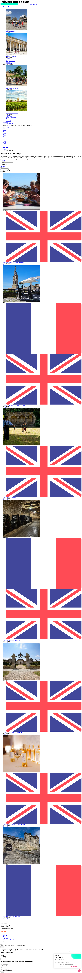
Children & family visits (11, 117)
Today (3, 955)
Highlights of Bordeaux (10, 61)
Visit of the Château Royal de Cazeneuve (11, 916)
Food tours (8, 62)
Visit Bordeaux (5, 964)
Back (3, 161)
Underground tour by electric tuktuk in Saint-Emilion (14, 405)
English (4, 134)
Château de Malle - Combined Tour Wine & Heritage (14, 824)
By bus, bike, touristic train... (12, 59)
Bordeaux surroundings (7, 968)
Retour (2, 167)
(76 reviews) (5, 642)
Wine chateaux (9, 116)
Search (2, 971)
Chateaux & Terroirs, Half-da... (12, 88)
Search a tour (3, 945)
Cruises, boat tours (6, 966)
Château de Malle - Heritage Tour (10, 497)
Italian (4, 138)
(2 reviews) (5, 499)
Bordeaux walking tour (10, 31)
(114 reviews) (6, 407)
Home (4, 149)
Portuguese (5, 139)
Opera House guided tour (11, 56)
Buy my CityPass (6, 127)
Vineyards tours (5, 965)
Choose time (4, 957)
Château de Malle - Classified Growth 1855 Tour (13, 732)
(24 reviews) (5, 264)
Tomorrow (4, 956)
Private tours (8, 121)
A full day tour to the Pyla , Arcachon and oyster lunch (14, 262)
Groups (4, 130)
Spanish (4, 135)
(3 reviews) (5, 826)
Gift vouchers (6, 128)
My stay (3, 160)
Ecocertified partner (6, 170)
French (4, 133)
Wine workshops (9, 118)
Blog (4, 131)
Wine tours (8, 115)
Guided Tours (8, 58)
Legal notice (5, 938)
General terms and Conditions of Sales (11, 939)
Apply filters (4, 164)
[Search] (30, 4)
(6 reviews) (5, 918)
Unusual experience (10, 119)
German (4, 136)
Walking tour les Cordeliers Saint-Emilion (11, 640)
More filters (3, 166)
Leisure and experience (7, 970)
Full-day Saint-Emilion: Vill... (12, 113)
